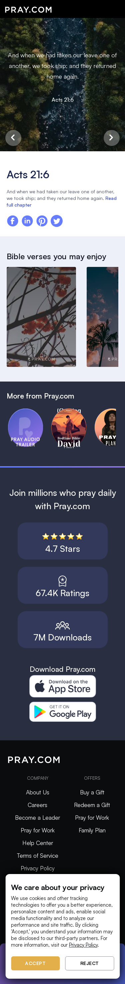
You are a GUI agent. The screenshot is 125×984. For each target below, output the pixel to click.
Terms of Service (37, 855)
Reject (89, 963)
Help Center (37, 842)
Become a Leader (37, 817)
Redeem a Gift (92, 804)
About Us (37, 792)
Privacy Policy (38, 868)
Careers (37, 804)
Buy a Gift (92, 792)
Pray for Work (38, 830)
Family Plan (92, 830)
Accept (35, 963)
